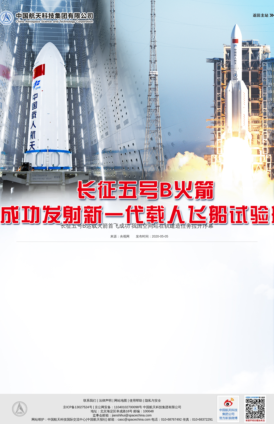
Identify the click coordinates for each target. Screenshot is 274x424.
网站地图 (120, 400)
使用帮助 (135, 400)
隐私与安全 (153, 400)
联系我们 (89, 400)
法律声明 (105, 400)
